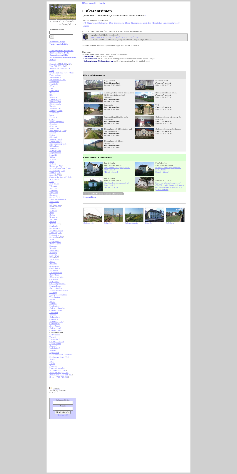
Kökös (52, 363)
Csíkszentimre (55, 330)
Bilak (51, 239)
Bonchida (53, 188)
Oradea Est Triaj (56, 73)
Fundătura (53, 190)
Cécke (52, 86)
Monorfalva (54, 250)
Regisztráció (63, 415)
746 (59, 232)
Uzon (51, 361)
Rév (51, 95)
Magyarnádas (55, 153)
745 (56, 257)
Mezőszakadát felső (57, 79)
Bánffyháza (54, 275)
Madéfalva (53, 321)
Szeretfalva (54, 237)
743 (64, 370)
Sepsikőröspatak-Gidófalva (60, 355)
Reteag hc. (53, 217)
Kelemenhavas (55, 272)
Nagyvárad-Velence (57, 68)
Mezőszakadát (55, 77)
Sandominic (54, 306)
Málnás (52, 350)
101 (61, 64)
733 (51, 66)
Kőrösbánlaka (55, 104)
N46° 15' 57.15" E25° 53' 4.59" (129, 37)
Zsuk (51, 181)
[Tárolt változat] (111, 172)
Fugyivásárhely (55, 75)
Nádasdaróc (54, 146)
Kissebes (53, 124)
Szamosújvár (54, 197)
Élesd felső (54, 90)
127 (69, 64)
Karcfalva (53, 312)
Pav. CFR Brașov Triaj (59, 372)
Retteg (52, 215)
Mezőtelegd (54, 81)
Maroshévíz (54, 281)
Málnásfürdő (54, 348)
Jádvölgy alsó (55, 108)
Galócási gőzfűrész (57, 284)
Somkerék (53, 226)
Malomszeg (54, 128)
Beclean (52, 221)
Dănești (52, 315)
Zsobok (52, 133)
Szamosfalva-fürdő (57, 168)
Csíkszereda (54, 323)
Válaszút (53, 186)
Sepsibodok (54, 352)
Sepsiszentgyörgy (56, 357)
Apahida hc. (54, 179)
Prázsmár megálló (56, 368)
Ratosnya (53, 264)
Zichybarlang (55, 99)
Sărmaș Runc (55, 286)
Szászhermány (55, 370)
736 (55, 66)
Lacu (51, 115)
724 (66, 375)
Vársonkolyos (55, 101)
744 (67, 357)
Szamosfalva (54, 170)
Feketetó (53, 117)
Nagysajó (53, 246)
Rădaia (52, 157)
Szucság (52, 159)
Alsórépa (53, 252)
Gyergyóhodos (55, 288)
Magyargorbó (55, 150)
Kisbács (52, 164)
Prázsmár (53, 366)
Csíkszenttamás (55, 310)
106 (65, 64)
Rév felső (53, 97)
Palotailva (53, 270)
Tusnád (52, 337)
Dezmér (52, 173)
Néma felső (54, 201)
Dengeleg (53, 195)
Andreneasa (54, 266)
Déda (51, 257)
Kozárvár (53, 210)
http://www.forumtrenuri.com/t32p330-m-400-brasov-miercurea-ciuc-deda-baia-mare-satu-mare (169, 185)
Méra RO (53, 155)
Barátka (52, 106)
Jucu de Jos (54, 184)
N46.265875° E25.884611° (102, 37)
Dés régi (52, 208)
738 (64, 130)
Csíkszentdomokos (57, 308)
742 (64, 66)
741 (58, 224)
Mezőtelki (53, 84)
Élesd (51, 88)
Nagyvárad (54, 64)
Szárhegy (53, 292)
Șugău (52, 299)
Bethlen (52, 224)
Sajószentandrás (56, 230)
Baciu (51, 161)
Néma (51, 204)
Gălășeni (53, 137)
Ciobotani (53, 279)
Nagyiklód (53, 192)
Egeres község (55, 141)
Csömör (148, 223)
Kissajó (52, 248)
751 (61, 321)
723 (62, 375)
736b (60, 66)
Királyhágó (54, 113)
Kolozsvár (53, 166)
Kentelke (53, 232)
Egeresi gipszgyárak (57, 144)
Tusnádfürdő (54, 339)
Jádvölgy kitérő (55, 110)
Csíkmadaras (54, 317)
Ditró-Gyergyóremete (58, 290)
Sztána (52, 135)
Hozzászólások (89, 197)
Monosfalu (54, 255)
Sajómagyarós (55, 235)
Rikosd (52, 93)
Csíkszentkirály (55, 328)
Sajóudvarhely (55, 228)
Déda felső (54, 259)
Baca (51, 212)
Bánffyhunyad (55, 130)
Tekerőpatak (54, 297)
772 (55, 206)
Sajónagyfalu (55, 241)
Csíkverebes (54, 335)
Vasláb (52, 301)
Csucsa (52, 119)
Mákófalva (54, 148)
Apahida (52, 175)
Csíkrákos (53, 319)
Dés (51, 206)
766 (61, 237)
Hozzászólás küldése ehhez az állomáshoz (103, 194)
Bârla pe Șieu (55, 244)
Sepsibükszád (55, 343)
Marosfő (52, 303)
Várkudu (53, 219)
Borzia (52, 261)
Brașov (52, 377)
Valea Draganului (56, 121)
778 (59, 206)
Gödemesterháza (56, 277)
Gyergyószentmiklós (58, 295)
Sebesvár (53, 126)
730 (60, 166)
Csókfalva (170, 223)
